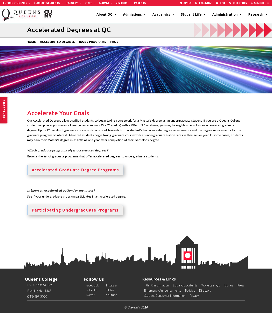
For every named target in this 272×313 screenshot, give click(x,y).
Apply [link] (188, 3)
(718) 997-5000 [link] (37, 296)
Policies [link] (190, 290)
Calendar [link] (205, 3)
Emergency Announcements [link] (162, 290)
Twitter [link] (90, 295)
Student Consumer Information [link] (165, 296)
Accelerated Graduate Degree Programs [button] (75, 170)
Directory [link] (240, 3)
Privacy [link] (194, 296)
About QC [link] (106, 14)
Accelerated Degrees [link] (57, 42)
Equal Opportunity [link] (185, 285)
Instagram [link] (112, 285)
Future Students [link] (17, 3)
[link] (268, 3)
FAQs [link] (114, 42)
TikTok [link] (110, 290)
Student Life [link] (193, 14)
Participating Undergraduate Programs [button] (75, 210)
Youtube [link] (111, 295)
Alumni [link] (106, 3)
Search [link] (259, 3)
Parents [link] (141, 3)
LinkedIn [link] (91, 290)
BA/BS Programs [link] (92, 42)
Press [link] (241, 285)
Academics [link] (163, 14)
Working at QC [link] (210, 285)
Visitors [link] (123, 3)
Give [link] (223, 3)
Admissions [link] (134, 14)
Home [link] (31, 42)
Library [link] (228, 285)
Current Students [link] (48, 3)
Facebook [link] (92, 285)
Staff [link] (90, 3)
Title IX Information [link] (156, 285)
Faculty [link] (73, 3)
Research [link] (258, 14)
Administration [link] (227, 14)
